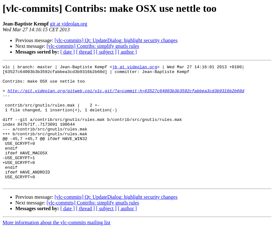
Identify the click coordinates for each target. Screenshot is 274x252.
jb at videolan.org (134, 67)
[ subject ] (106, 52)
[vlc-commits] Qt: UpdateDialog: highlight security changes (116, 40)
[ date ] (67, 52)
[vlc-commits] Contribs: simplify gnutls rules (93, 46)
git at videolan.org (68, 23)
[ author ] (127, 52)
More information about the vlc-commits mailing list (56, 246)
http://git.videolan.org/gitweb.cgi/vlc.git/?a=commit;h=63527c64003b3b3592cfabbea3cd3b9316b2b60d (126, 96)
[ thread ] (85, 52)
